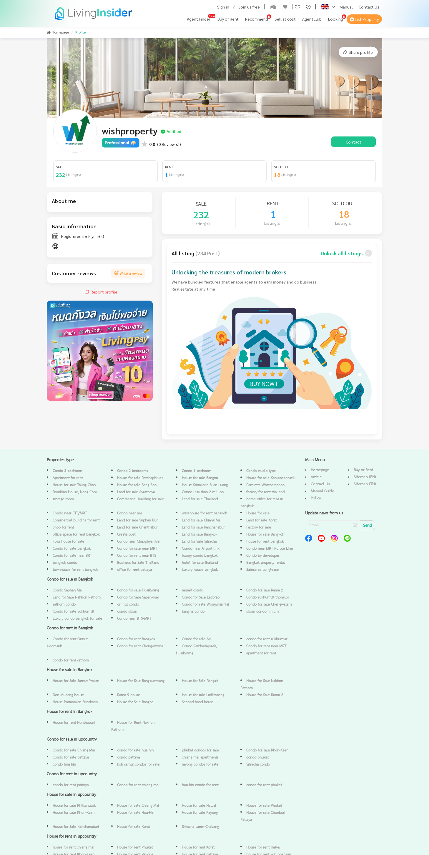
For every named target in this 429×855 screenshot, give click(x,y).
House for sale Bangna (200, 478)
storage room (63, 499)
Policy (316, 498)
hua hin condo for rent (200, 785)
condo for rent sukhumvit (266, 639)
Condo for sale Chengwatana (269, 604)
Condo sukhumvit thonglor (267, 597)
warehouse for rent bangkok (204, 513)
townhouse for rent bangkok (75, 570)
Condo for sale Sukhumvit (73, 611)
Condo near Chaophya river (139, 541)
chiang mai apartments (200, 757)
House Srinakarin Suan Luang (205, 485)
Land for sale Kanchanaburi (203, 527)
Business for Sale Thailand (138, 562)
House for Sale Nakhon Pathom (261, 684)
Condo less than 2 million (203, 492)
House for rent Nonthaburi (74, 722)
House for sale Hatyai (199, 805)
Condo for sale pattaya (71, 757)
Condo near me (129, 513)
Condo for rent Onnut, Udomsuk (67, 643)
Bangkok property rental (265, 562)
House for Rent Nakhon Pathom (132, 726)
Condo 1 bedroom (196, 471)
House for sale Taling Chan (74, 485)
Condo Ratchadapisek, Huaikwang (196, 650)
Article (316, 477)
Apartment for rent (68, 478)
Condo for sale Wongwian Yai (205, 604)
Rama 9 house (128, 695)
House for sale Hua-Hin (135, 812)
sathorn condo (64, 604)
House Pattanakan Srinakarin (75, 702)
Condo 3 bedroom (67, 471)
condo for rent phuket (264, 785)
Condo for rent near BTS (136, 555)
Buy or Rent (228, 18)
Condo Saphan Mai (67, 590)
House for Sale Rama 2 (264, 695)
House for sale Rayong (200, 812)
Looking (335, 18)
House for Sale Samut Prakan (76, 681)
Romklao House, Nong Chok (75, 492)
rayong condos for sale (200, 764)
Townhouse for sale (68, 541)
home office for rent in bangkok (261, 503)
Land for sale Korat (261, 520)
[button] (297, 7)
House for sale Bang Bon (137, 485)
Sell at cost (285, 18)
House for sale (258, 513)
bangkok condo (65, 562)
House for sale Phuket (264, 805)
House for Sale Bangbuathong (140, 681)
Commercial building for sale (140, 499)
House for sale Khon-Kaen (73, 812)
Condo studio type (261, 471)
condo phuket (257, 757)
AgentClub (312, 18)
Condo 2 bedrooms (132, 471)
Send (367, 526)
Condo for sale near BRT (72, 555)
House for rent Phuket (135, 847)
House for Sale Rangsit (200, 681)
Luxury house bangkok (200, 570)
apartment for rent (261, 653)
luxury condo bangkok (199, 555)
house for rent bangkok (265, 541)
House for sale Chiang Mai (138, 805)
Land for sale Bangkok (199, 534)
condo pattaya (128, 757)
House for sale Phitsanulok (74, 805)
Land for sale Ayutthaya (136, 492)
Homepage (320, 470)
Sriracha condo (258, 764)
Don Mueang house (68, 695)
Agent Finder (198, 18)
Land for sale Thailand (200, 499)
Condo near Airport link (200, 548)
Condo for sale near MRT (137, 548)
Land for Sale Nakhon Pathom (77, 597)
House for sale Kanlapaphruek (270, 478)
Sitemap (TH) (365, 484)
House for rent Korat (198, 847)
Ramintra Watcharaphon (265, 485)
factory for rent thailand (265, 492)
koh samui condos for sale (138, 764)
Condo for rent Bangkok (136, 639)
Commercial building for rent (76, 520)
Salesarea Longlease (262, 570)
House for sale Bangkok (265, 534)
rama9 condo (192, 590)
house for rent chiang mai (73, 847)
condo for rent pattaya (71, 785)
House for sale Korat (133, 827)
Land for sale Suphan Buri (137, 520)
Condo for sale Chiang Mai (74, 750)
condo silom (127, 611)
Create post (126, 534)
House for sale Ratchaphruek (140, 478)
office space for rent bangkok (76, 534)
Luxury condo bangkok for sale (77, 618)
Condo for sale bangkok (72, 548)
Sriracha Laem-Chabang (200, 827)
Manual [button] (346, 6)
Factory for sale (258, 527)
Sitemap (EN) (365, 477)
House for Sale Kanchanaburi (76, 827)
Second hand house (198, 702)
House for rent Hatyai (263, 847)
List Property (364, 19)
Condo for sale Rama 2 (264, 590)
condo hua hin (64, 764)
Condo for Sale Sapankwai (138, 597)
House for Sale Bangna (135, 702)
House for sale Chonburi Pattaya (262, 816)
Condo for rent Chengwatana (140, 646)
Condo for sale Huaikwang (138, 590)
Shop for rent (63, 527)
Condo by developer (262, 555)
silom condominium (262, 611)
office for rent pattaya (134, 570)
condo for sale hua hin (135, 750)
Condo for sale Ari (196, 639)
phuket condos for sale (200, 750)
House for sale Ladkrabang (203, 695)
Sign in (223, 6)
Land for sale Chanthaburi (137, 527)
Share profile (357, 52)
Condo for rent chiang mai (138, 785)
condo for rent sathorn (71, 660)
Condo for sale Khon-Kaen (267, 750)
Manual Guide (322, 491)
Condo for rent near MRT (266, 646)
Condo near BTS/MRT (70, 513)
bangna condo (193, 611)
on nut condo (128, 604)
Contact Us (369, 6)
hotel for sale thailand (200, 562)
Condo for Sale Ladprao (201, 597)
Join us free (249, 6)
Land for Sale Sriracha (199, 541)
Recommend (256, 18)
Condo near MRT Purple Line (269, 548)
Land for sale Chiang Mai (201, 520)
